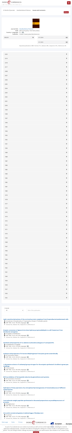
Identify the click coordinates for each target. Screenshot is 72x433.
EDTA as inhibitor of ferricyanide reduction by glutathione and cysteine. (26, 377)
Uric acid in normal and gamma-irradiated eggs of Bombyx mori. (23, 413)
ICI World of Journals (9, 10)
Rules (13, 422)
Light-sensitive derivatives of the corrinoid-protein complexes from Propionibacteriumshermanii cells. (36, 319)
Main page (5, 422)
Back (66, 12)
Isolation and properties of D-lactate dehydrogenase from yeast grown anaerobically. (30, 353)
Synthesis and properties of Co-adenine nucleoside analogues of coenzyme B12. (28, 343)
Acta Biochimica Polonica (24, 10)
